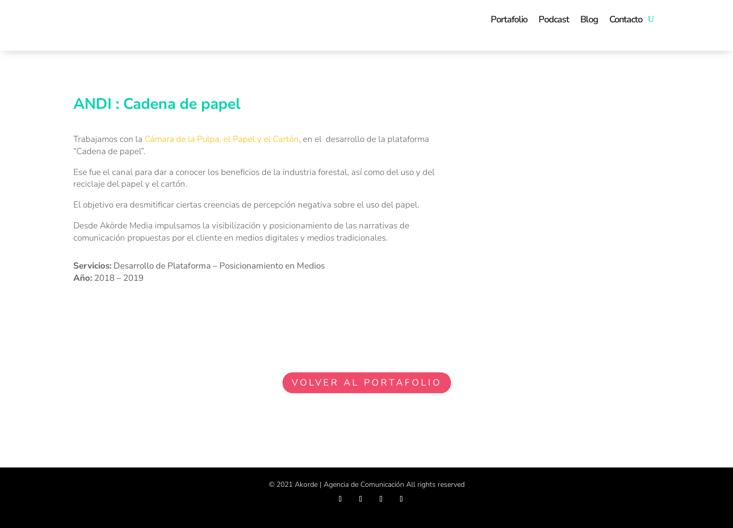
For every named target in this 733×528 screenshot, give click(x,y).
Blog (589, 19)
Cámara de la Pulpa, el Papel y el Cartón (222, 139)
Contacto (625, 19)
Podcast (554, 19)
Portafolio (509, 19)
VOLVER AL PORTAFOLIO (367, 382)
